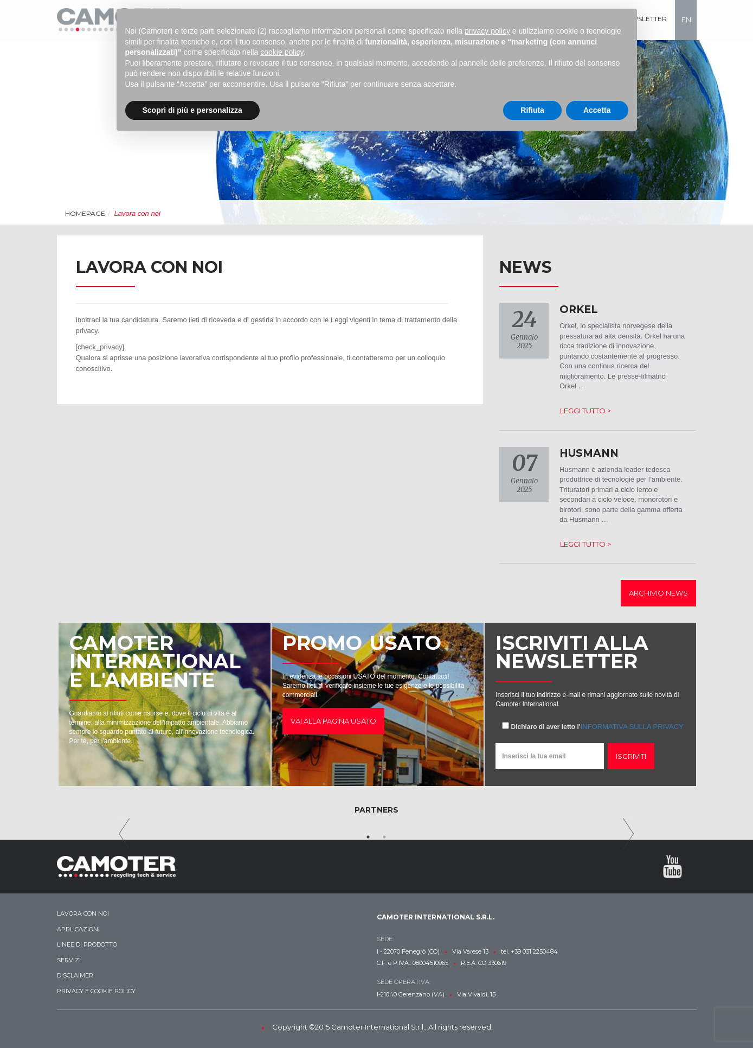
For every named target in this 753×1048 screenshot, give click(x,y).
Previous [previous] (124, 833)
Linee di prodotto (87, 944)
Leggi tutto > (585, 410)
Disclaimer (75, 975)
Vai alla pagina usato (333, 721)
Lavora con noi (83, 913)
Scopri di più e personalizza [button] (192, 110)
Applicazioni (78, 929)
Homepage (85, 213)
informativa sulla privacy (632, 727)
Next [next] (628, 833)
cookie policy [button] (281, 52)
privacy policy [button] (487, 31)
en (686, 19)
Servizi (69, 960)
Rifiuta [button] (532, 110)
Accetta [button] (597, 110)
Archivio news (658, 593)
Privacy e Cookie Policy (96, 991)
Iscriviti (631, 756)
